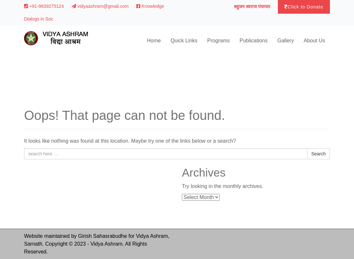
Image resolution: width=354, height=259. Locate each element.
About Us (314, 40)
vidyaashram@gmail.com (101, 6)
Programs (218, 40)
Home (154, 40)
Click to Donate (303, 6)
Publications (253, 40)
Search (318, 153)
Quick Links (183, 40)
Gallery (286, 40)
